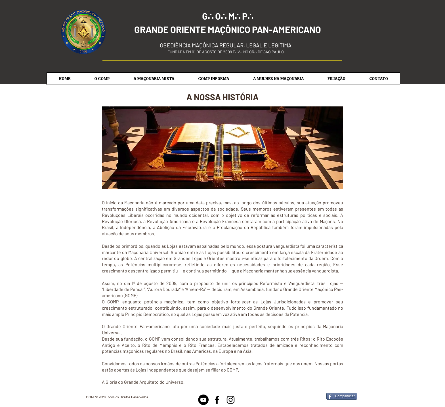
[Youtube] (203, 400)
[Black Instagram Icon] (230, 400)
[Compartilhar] (341, 396)
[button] (102, 79)
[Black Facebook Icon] (217, 400)
